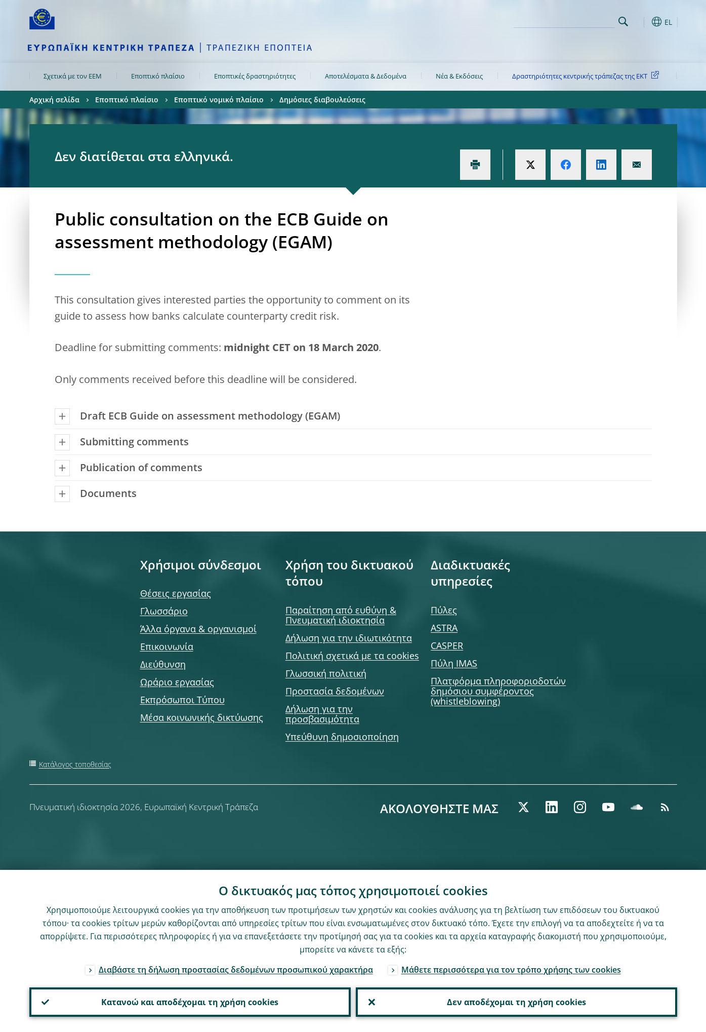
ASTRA (444, 628)
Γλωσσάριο (164, 611)
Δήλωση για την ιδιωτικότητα (348, 638)
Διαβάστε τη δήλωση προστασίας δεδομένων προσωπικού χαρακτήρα (236, 969)
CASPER (447, 645)
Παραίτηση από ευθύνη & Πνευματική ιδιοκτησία (340, 615)
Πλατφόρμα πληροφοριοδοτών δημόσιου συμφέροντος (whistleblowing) (498, 691)
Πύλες (444, 610)
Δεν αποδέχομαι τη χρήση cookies (516, 1002)
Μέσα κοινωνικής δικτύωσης (201, 717)
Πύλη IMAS (454, 663)
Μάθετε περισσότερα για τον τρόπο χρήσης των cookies (511, 969)
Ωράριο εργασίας (177, 682)
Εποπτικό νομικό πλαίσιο (219, 99)
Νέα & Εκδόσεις (459, 76)
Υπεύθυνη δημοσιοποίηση (342, 737)
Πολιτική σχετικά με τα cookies (352, 655)
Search (623, 21)
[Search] (564, 20)
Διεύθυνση (163, 664)
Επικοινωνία (166, 646)
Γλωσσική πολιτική (325, 673)
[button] (641, 21)
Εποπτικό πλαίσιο (158, 76)
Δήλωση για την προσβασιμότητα (322, 714)
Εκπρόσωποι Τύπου (182, 700)
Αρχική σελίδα (54, 99)
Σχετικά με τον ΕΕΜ (73, 76)
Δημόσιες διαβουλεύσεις (322, 99)
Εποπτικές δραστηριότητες (255, 76)
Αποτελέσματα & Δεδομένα (365, 76)
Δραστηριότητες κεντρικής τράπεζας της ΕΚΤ (587, 75)
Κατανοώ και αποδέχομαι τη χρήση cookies (189, 1002)
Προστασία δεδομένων (334, 691)
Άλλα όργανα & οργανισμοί (198, 629)
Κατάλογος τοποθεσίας (75, 764)
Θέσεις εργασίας (175, 593)
